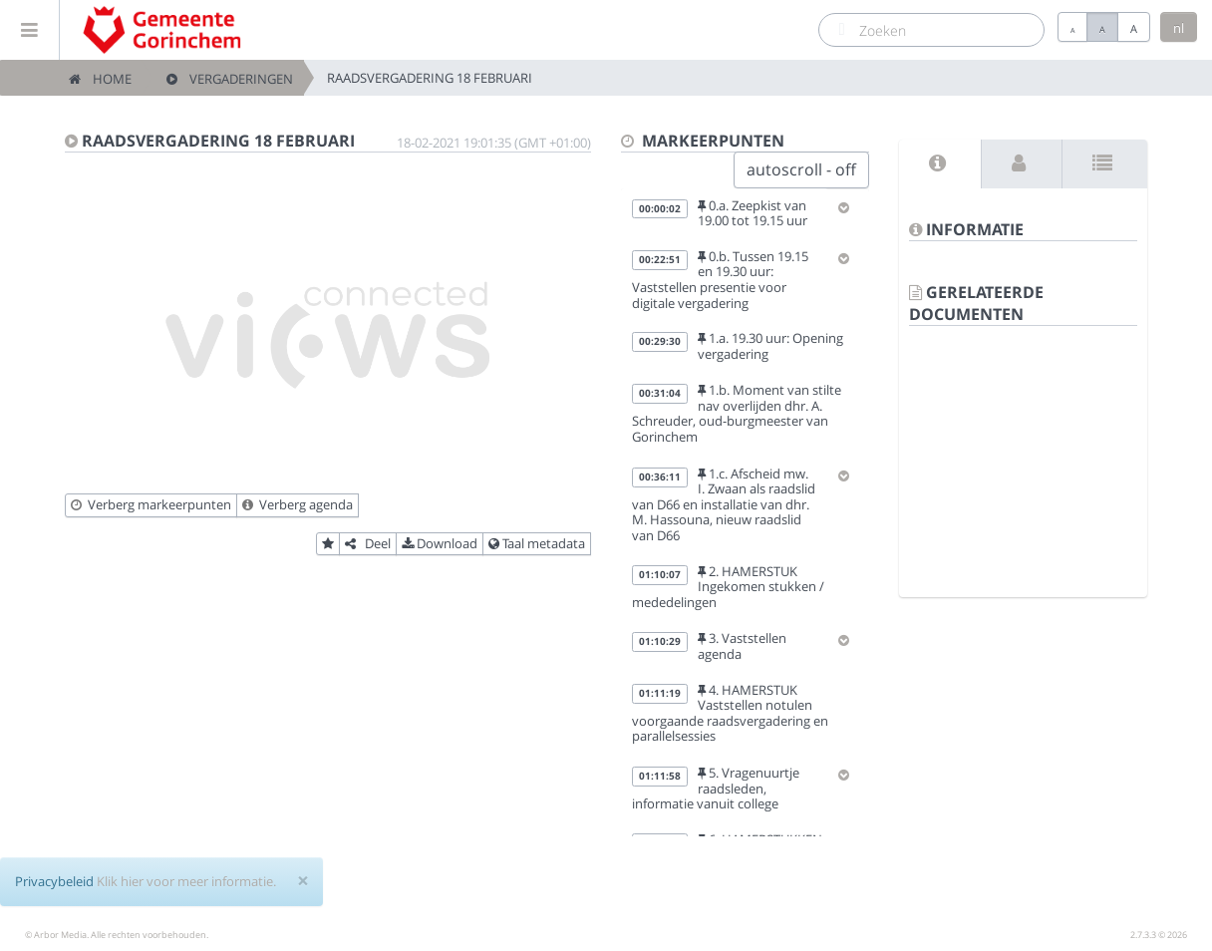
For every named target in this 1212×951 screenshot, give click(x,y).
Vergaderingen (229, 79)
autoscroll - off (801, 169)
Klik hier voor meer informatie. (186, 881)
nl (1178, 28)
